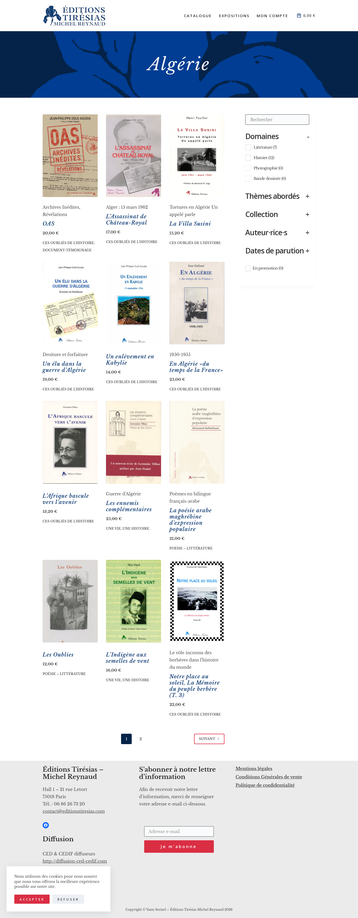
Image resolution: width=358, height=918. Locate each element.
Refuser (68, 899)
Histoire (264, 157)
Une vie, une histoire (127, 528)
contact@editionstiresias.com (74, 811)
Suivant (209, 739)
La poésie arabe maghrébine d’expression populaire (190, 519)
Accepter (31, 899)
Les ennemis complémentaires (129, 506)
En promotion (268, 268)
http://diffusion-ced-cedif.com (75, 861)
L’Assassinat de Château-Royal (126, 219)
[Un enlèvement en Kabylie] (133, 303)
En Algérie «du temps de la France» (196, 367)
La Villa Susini (190, 224)
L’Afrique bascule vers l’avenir (66, 499)
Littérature (265, 147)
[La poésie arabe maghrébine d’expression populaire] (196, 442)
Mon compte (272, 15)
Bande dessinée (270, 178)
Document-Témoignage (67, 250)
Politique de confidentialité (265, 785)
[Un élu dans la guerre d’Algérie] (70, 303)
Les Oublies (58, 655)
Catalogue (198, 15)
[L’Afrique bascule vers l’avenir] (70, 442)
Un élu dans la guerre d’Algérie (64, 367)
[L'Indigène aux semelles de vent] (133, 601)
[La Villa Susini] (196, 155)
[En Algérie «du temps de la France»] (196, 303)
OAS (49, 224)
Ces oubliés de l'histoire (68, 243)
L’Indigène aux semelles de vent (127, 658)
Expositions (234, 15)
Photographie (268, 168)
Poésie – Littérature (191, 548)
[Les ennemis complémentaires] (133, 442)
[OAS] (70, 155)
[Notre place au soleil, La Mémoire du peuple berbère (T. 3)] (196, 601)
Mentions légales (254, 768)
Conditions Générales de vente (269, 776)
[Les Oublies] (70, 601)
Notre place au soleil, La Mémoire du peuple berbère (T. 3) (194, 685)
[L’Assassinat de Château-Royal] (133, 155)
